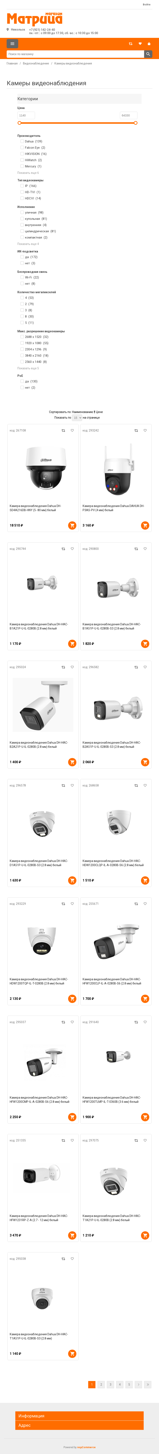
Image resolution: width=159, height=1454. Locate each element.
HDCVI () (33, 198)
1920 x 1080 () (36, 343)
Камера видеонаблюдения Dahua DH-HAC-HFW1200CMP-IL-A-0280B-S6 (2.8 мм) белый (39, 1099)
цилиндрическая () (40, 231)
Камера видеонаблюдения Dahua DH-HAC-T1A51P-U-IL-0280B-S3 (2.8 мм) (39, 1336)
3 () (28, 310)
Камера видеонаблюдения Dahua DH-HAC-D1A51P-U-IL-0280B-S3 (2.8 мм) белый (39, 863)
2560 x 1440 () (36, 362)
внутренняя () (36, 225)
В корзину (72, 525)
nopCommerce (86, 1447)
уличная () (34, 212)
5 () (29, 323)
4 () (29, 298)
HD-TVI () (32, 192)
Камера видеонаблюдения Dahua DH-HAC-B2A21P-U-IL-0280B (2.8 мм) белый (39, 744)
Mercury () (33, 166)
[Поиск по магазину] (75, 54)
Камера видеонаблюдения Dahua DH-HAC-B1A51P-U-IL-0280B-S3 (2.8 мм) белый (112, 626)
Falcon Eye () (35, 148)
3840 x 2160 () (36, 355)
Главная (12, 63)
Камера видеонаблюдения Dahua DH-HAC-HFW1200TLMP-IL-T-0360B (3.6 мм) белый (112, 1099)
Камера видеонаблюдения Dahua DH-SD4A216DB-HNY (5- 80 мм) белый (35, 508)
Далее (138, 1384)
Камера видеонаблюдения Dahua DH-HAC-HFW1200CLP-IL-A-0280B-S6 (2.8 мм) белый (112, 981)
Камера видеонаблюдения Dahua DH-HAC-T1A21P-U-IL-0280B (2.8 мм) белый (112, 1218)
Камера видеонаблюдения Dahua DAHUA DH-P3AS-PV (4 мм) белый (114, 508)
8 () (29, 316)
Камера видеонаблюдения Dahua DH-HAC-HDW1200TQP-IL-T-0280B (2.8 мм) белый (39, 981)
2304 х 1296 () (36, 349)
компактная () (36, 237)
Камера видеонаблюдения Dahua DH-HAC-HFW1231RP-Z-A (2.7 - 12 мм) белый (39, 1218)
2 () (29, 304)
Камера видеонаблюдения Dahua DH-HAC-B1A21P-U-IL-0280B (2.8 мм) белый (39, 626)
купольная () (36, 219)
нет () (30, 263)
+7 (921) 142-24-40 (42, 29)
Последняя (147, 1384)
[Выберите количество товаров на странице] (77, 417)
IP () (30, 186)
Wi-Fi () (32, 277)
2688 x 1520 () (36, 337)
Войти (146, 4)
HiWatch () (33, 160)
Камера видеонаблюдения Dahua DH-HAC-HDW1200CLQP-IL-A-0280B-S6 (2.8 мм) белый (113, 863)
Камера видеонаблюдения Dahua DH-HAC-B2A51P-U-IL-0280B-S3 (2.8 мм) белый (112, 744)
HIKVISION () (36, 154)
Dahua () (33, 141)
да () (31, 257)
